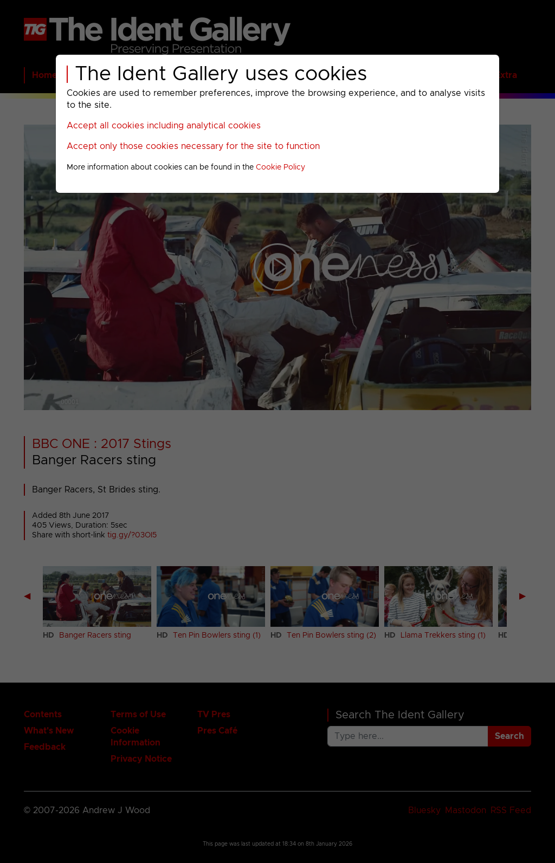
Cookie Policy (280, 167)
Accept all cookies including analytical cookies (164, 125)
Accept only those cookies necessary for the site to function (193, 146)
